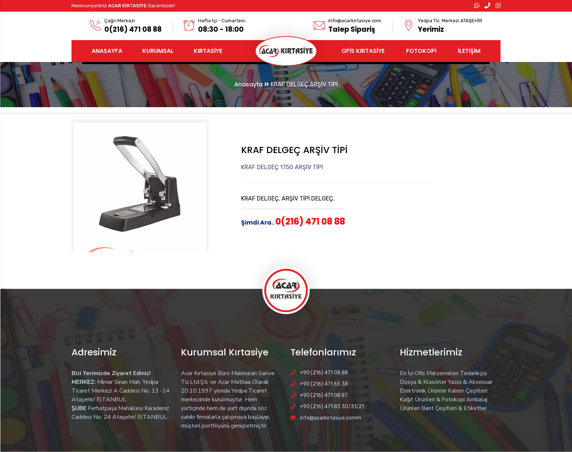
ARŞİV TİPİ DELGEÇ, (308, 198)
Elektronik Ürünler (423, 391)
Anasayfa (251, 84)
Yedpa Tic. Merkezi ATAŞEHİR (450, 20)
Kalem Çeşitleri (467, 391)
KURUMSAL (158, 51)
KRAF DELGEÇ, (261, 198)
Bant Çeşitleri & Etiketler (454, 408)
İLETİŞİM (469, 51)
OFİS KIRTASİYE (362, 51)
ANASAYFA (107, 51)
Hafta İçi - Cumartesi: (222, 20)
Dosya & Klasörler (423, 382)
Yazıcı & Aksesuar (470, 382)
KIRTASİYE (208, 51)
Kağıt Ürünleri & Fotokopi (432, 400)
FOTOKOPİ (421, 51)
